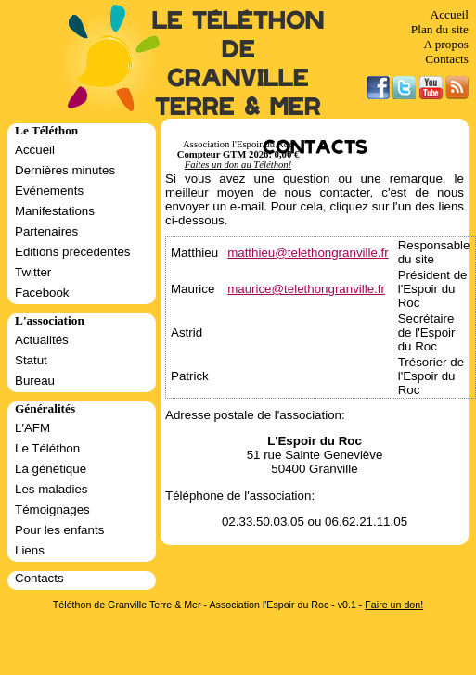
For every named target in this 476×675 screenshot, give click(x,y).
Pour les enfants (59, 530)
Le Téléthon (47, 448)
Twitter (33, 272)
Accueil (450, 14)
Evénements (49, 190)
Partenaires (46, 231)
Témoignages (52, 509)
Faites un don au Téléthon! (238, 164)
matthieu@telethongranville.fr (308, 253)
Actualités (42, 340)
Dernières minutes (65, 170)
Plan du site (440, 29)
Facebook (42, 292)
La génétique (50, 469)
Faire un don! (394, 604)
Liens (30, 550)
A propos (446, 44)
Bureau (35, 381)
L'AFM (32, 428)
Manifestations (55, 211)
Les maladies (51, 489)
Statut (31, 360)
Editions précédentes (72, 252)
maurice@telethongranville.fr (306, 289)
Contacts (447, 59)
